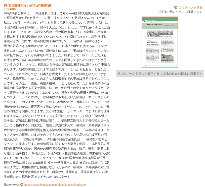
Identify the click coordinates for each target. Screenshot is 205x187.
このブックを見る (190, 7)
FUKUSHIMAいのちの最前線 (27, 6)
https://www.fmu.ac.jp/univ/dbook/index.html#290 (55, 184)
